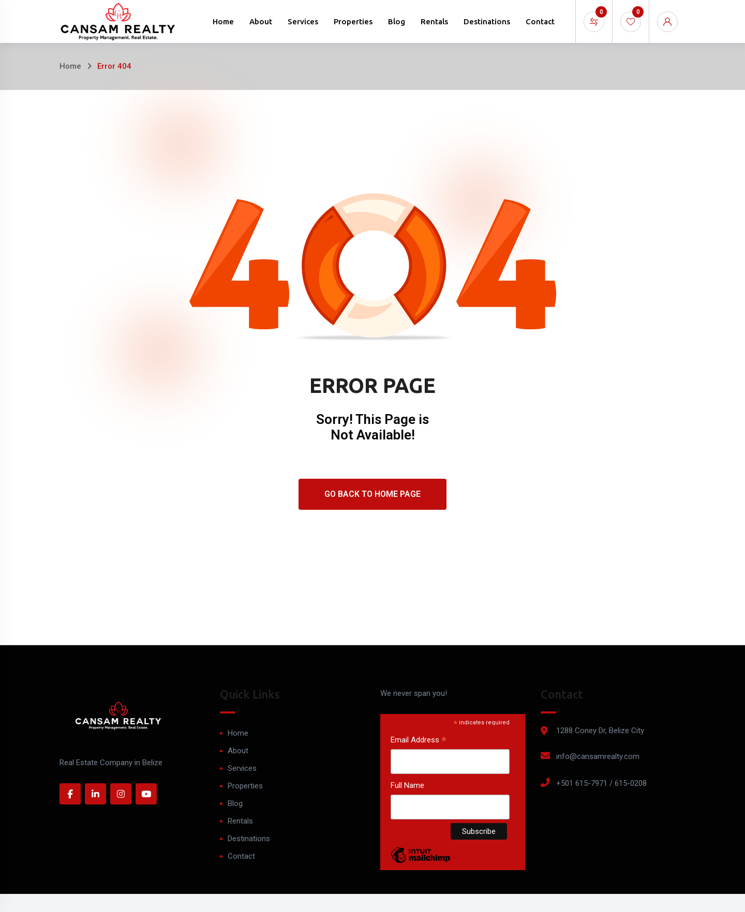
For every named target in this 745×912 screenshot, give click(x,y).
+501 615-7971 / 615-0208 (601, 783)
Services (303, 21)
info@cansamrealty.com (597, 756)
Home (223, 21)
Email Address (418, 741)
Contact (540, 21)
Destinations (487, 21)
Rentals (434, 21)
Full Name (407, 785)
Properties (353, 21)
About (260, 21)
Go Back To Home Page (372, 494)
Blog (396, 21)
